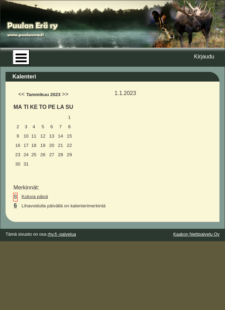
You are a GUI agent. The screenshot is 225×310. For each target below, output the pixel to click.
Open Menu (21, 57)
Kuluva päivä (34, 196)
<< (21, 94)
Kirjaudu (204, 56)
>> (65, 94)
